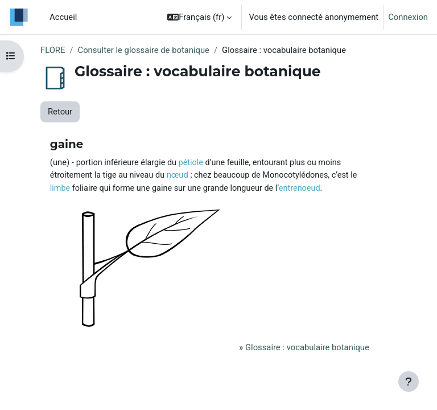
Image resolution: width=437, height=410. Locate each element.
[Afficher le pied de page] (408, 381)
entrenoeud (299, 188)
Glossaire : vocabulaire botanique (307, 347)
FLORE (52, 50)
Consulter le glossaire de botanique (143, 50)
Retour (60, 111)
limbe (60, 188)
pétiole (191, 162)
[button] (199, 17)
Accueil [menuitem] (63, 17)
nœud (177, 175)
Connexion (408, 17)
